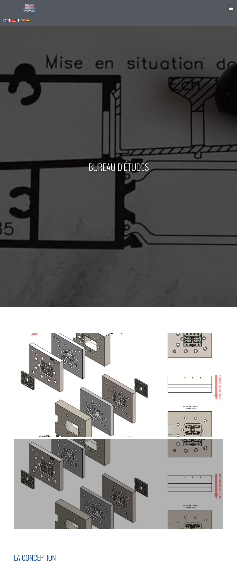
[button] (231, 8)
